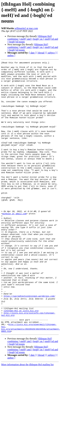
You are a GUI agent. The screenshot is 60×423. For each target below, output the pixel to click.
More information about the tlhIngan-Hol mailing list (27, 417)
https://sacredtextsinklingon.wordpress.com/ (29, 343)
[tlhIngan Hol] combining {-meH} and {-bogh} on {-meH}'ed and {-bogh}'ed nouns (32, 39)
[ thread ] (41, 52)
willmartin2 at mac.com (26, 28)
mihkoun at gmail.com (14, 244)
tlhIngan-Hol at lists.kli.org (21, 359)
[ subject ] (51, 52)
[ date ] (32, 52)
